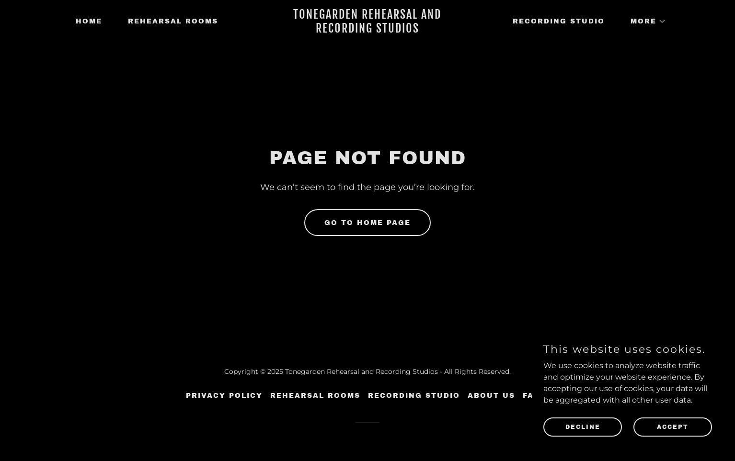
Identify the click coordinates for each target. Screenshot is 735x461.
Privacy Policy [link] (224, 395)
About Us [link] (491, 395)
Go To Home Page (367, 222)
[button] (645, 21)
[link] (367, 29)
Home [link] (89, 21)
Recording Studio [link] (559, 21)
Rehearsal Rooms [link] (173, 21)
